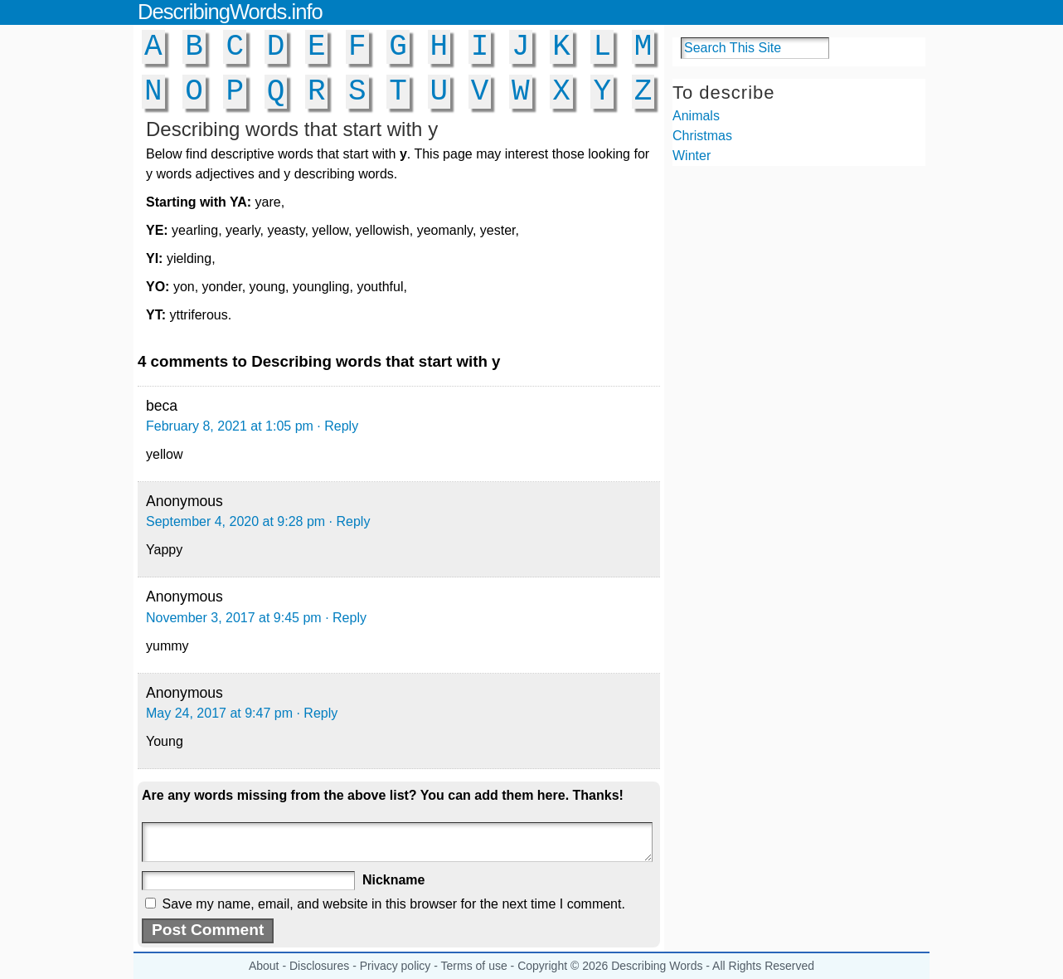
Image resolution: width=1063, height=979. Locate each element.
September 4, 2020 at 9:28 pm (235, 521)
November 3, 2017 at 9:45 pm (234, 618)
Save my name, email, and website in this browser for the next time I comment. (393, 904)
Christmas (702, 136)
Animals (696, 116)
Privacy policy (395, 965)
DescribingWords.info (230, 11)
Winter (691, 156)
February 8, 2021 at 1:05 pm (229, 426)
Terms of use (474, 965)
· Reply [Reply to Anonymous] (350, 521)
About (264, 965)
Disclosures (319, 965)
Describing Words (656, 965)
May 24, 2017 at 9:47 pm (219, 713)
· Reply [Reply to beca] (337, 426)
